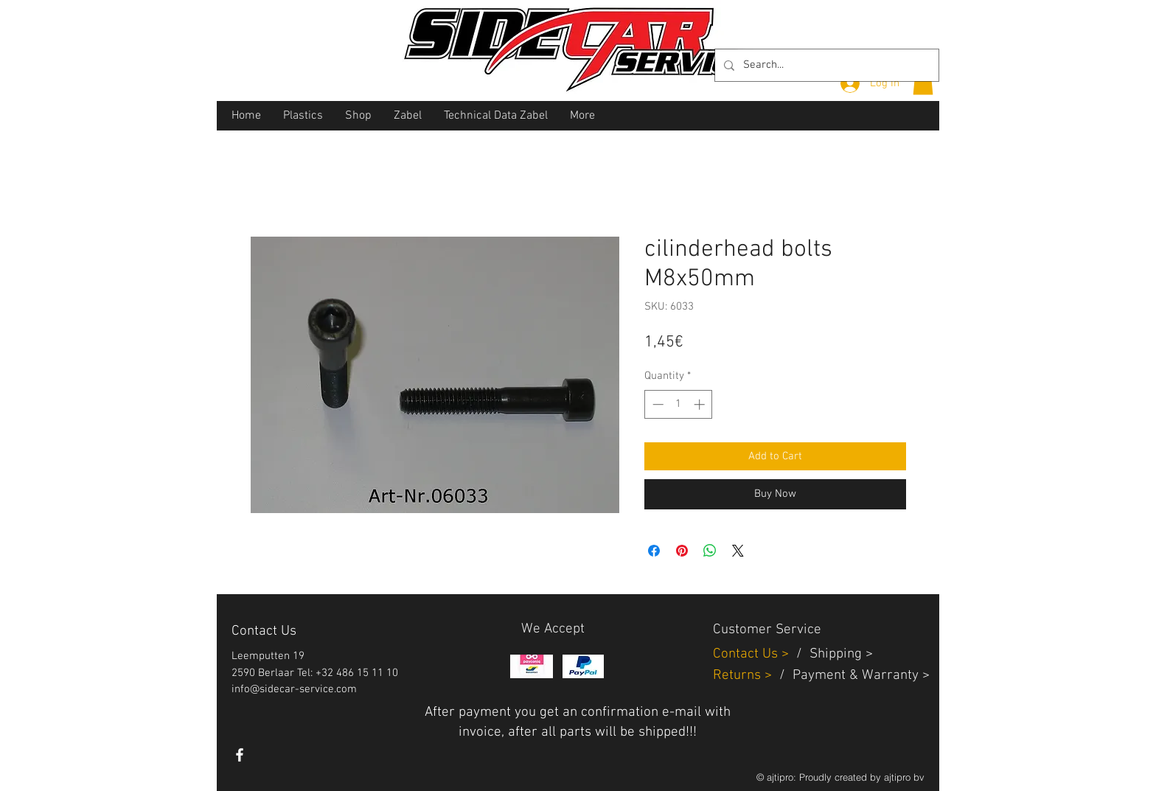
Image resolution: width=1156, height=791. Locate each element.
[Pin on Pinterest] (682, 551)
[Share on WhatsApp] (710, 551)
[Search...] (825, 65)
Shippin (831, 654)
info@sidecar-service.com (294, 689)
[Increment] (701, 404)
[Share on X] (738, 551)
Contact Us (747, 654)
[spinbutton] (678, 404)
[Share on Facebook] (654, 551)
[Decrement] (656, 404)
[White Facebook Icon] (239, 755)
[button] (923, 82)
